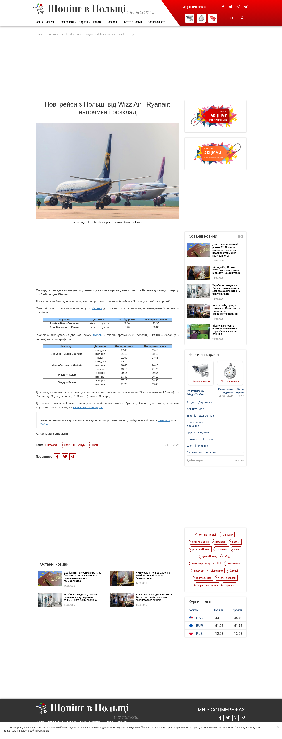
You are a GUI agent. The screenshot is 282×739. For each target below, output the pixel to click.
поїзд (227, 556)
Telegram (164, 420)
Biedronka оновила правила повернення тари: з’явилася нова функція (224, 330)
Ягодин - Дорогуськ (199, 402)
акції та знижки (200, 541)
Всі (240, 236)
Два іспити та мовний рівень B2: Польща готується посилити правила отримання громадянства (83, 542)
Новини (39, 22)
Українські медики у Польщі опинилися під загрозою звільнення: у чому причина (81, 562)
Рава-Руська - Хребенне (195, 424)
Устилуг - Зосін (196, 409)
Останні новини (203, 236)
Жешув (81, 445)
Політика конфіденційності (62, 722)
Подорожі (113, 22)
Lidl (219, 563)
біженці (234, 570)
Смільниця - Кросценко (202, 452)
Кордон (84, 22)
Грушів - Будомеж (198, 432)
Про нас (40, 722)
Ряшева (97, 308)
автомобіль (234, 563)
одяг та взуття (203, 577)
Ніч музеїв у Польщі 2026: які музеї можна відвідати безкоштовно (153, 540)
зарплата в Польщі (208, 585)
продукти (199, 570)
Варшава (229, 585)
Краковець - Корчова (200, 439)
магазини (228, 534)
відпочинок (217, 570)
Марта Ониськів (56, 433)
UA (230, 18)
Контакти (122, 722)
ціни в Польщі (209, 556)
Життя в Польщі (134, 22)
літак (67, 445)
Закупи (51, 22)
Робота (98, 22)
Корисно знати (157, 22)
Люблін (97, 335)
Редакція (108, 722)
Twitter (44, 424)
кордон (236, 541)
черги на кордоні (227, 577)
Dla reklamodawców (90, 722)
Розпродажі (68, 22)
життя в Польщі (207, 534)
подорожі (52, 445)
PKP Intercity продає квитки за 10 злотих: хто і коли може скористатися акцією (154, 562)
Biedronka (222, 549)
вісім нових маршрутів (88, 407)
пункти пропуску (201, 563)
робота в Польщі (201, 549)
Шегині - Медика (197, 445)
